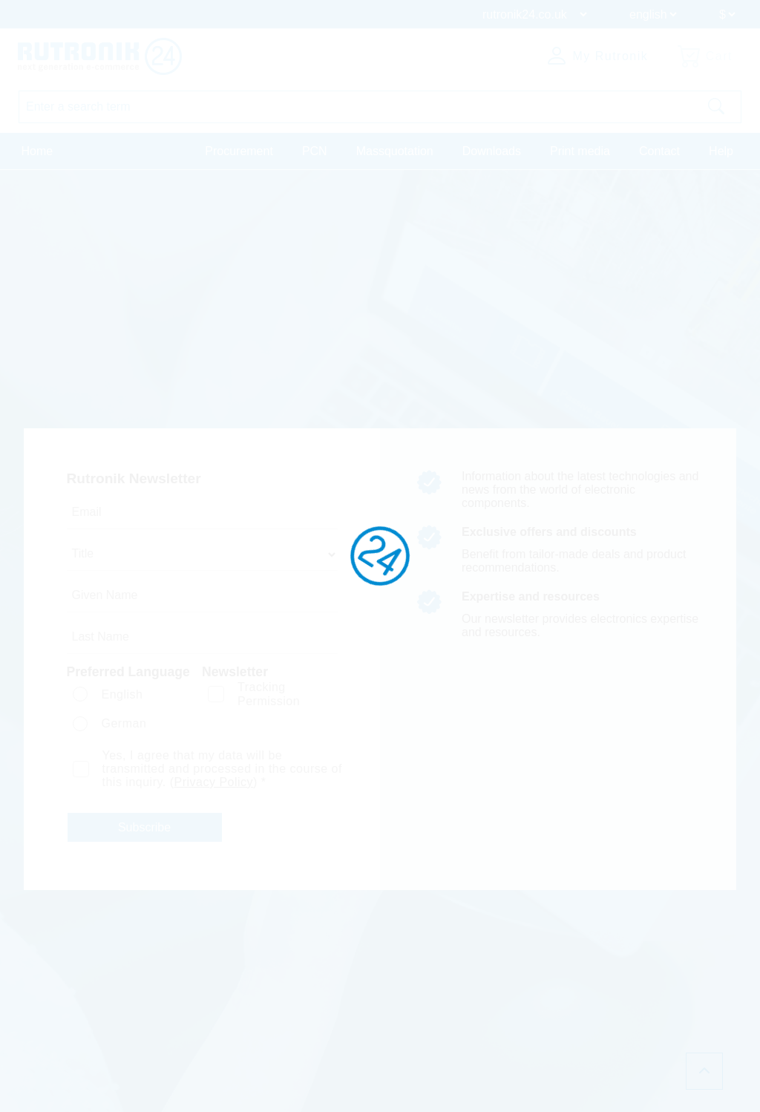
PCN (314, 151)
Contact (659, 151)
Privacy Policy (214, 782)
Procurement (239, 151)
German (123, 723)
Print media (580, 151)
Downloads (491, 151)
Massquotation (394, 151)
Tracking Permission (269, 694)
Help (721, 151)
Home (37, 151)
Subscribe (144, 827)
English (121, 694)
